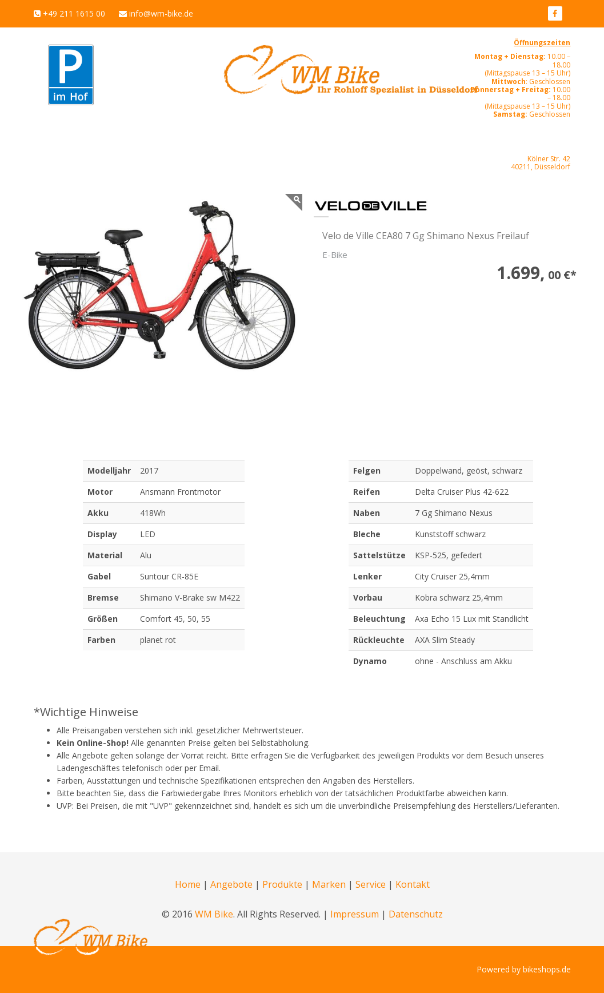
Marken (329, 884)
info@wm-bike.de (161, 13)
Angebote (231, 884)
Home (188, 884)
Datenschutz (416, 914)
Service (370, 884)
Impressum (354, 914)
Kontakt (412, 884)
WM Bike (214, 914)
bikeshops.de (547, 969)
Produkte (282, 884)
